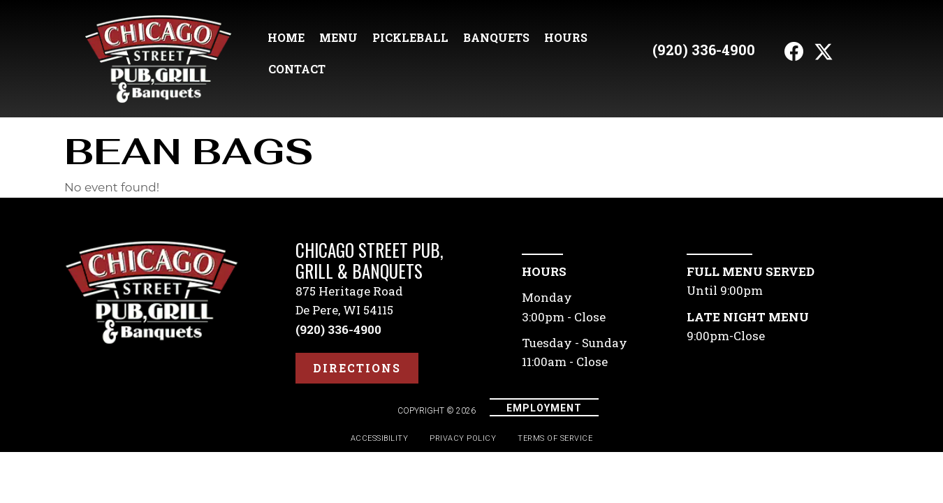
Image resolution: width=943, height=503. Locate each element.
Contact (297, 68)
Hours (565, 37)
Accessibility (380, 438)
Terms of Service (555, 438)
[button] (794, 52)
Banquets (496, 37)
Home (286, 37)
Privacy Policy (463, 438)
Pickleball (410, 37)
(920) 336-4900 (703, 50)
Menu (338, 37)
